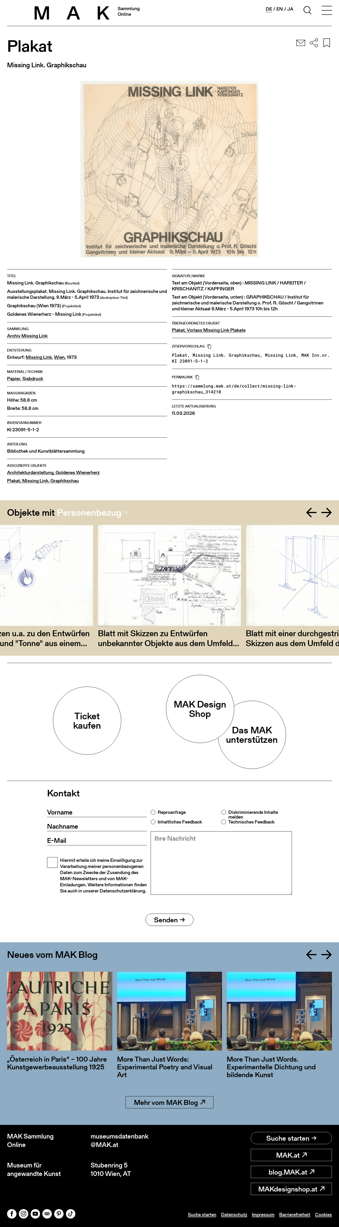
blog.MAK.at (291, 1172)
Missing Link (39, 357)
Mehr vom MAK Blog (169, 1102)
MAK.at (291, 1155)
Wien (59, 357)
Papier (13, 379)
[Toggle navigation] (327, 11)
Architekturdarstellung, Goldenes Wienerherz (53, 473)
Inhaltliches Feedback (180, 821)
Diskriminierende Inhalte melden (253, 814)
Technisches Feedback (251, 821)
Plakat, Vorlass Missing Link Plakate (209, 330)
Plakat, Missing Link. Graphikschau (43, 481)
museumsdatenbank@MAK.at (120, 1140)
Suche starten (291, 1138)
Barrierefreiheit (294, 1214)
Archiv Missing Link (27, 336)
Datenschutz (234, 1214)
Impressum (263, 1214)
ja (290, 9)
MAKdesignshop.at (291, 1189)
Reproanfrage (172, 812)
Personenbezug (89, 512)
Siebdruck (32, 379)
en (279, 9)
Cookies (323, 1214)
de (269, 9)
